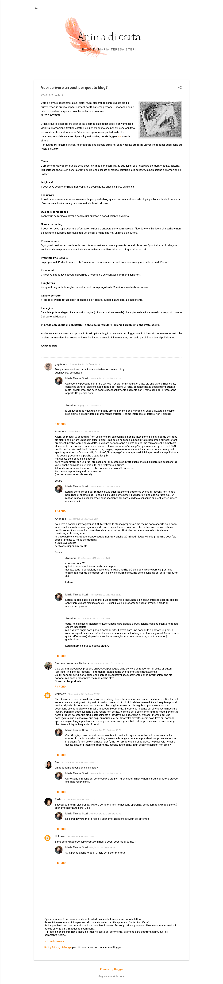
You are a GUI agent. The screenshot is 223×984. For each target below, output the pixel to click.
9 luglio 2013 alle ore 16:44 (102, 847)
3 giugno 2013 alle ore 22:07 (91, 405)
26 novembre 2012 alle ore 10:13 (105, 813)
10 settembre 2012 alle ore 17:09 (94, 618)
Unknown (60, 694)
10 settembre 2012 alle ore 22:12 (107, 663)
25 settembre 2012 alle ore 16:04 (105, 773)
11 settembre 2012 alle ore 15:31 (105, 730)
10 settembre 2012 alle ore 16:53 (105, 594)
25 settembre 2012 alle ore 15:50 (78, 762)
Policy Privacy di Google (58, 947)
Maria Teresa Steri (76, 378)
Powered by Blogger (111, 969)
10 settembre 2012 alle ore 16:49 (94, 558)
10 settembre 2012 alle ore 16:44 (83, 519)
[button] (180, 87)
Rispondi (60, 424)
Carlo (58, 799)
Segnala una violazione (111, 976)
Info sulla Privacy (54, 941)
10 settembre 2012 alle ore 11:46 (105, 378)
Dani (57, 762)
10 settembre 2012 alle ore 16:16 (83, 431)
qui (119, 136)
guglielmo (61, 364)
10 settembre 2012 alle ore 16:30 (105, 486)
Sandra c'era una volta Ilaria (72, 663)
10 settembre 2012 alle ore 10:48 (84, 364)
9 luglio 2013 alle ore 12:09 (81, 836)
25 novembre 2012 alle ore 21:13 (79, 799)
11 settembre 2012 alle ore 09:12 (83, 694)
